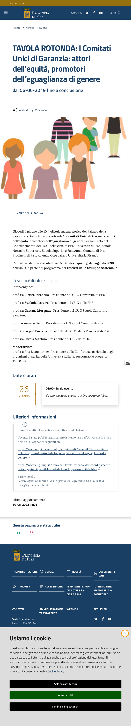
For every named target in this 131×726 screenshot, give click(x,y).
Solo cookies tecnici (65, 684)
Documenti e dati (107, 574)
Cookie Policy (55, 671)
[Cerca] (119, 13)
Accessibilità (54, 587)
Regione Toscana (18, 3)
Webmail (74, 609)
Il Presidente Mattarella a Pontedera (103, 590)
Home (16, 27)
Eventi (43, 27)
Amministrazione (26, 572)
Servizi (50, 572)
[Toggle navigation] (6, 12)
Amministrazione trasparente (51, 611)
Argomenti (25, 587)
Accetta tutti (65, 695)
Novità (30, 27)
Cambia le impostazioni (65, 706)
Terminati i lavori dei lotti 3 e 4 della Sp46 (79, 590)
